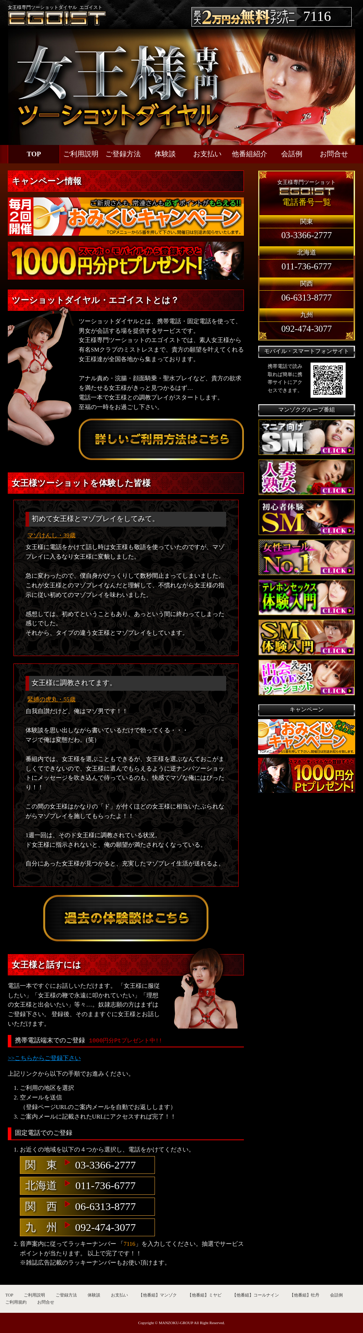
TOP (34, 154)
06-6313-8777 (105, 1206)
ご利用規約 (16, 1302)
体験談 (165, 154)
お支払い (207, 154)
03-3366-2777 (105, 1165)
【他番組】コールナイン (255, 1295)
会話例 (291, 154)
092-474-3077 (105, 1227)
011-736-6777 (105, 1186)
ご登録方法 (123, 154)
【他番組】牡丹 (304, 1295)
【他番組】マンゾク (158, 1295)
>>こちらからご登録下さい (44, 1058)
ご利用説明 (81, 154)
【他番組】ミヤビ (205, 1295)
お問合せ (334, 154)
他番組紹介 (249, 154)
